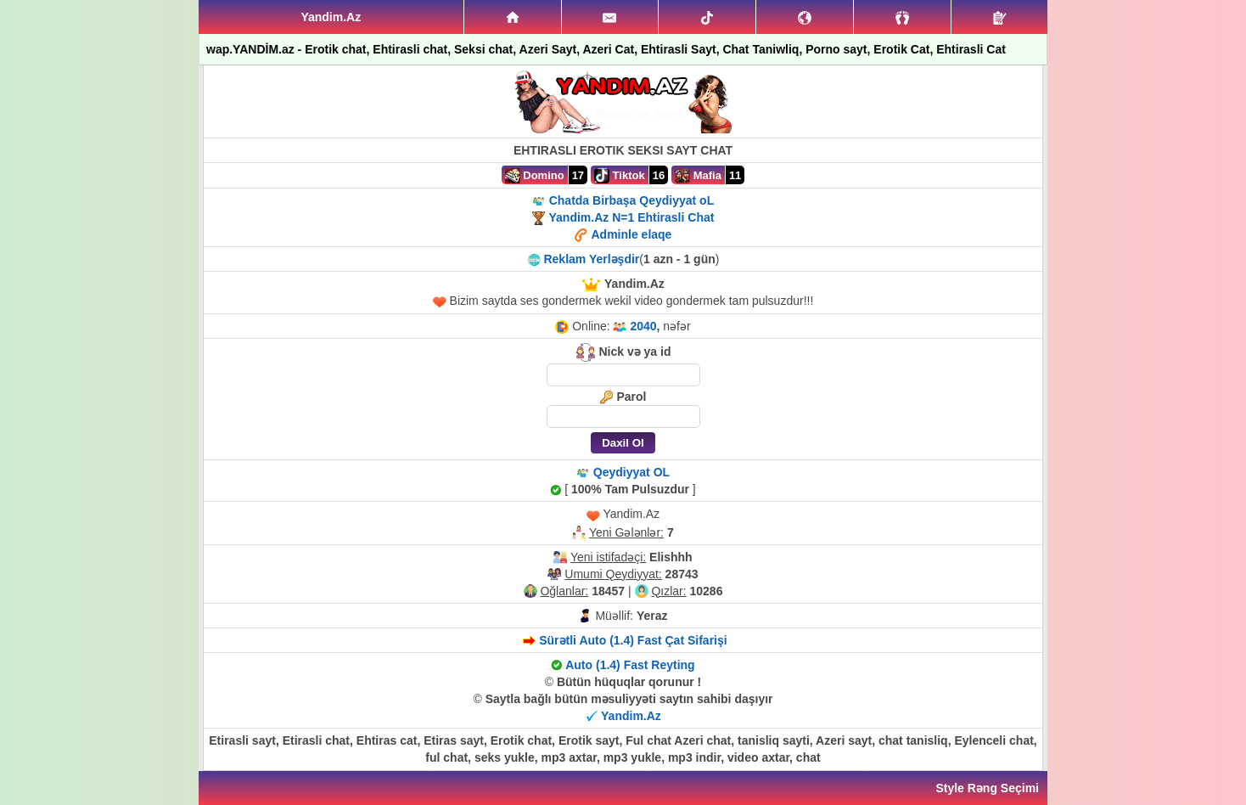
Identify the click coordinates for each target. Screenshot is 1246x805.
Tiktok (619, 175)
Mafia (698, 175)
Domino (534, 175)
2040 (643, 326)
